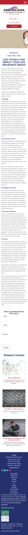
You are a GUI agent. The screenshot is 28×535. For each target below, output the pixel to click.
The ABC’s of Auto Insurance (14, 409)
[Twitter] (10, 19)
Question (5, 334)
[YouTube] (15, 19)
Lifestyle (13, 487)
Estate (14, 479)
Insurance (14, 481)
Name (5, 316)
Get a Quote (14, 26)
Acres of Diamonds (14, 378)
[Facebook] (2, 470)
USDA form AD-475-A (7, 507)
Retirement (14, 475)
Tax (14, 483)
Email (5, 325)
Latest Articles (14, 489)
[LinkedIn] (12, 19)
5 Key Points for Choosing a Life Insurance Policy (14, 439)
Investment (14, 477)
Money (14, 485)
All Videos (14, 491)
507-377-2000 (14, 22)
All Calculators (14, 493)
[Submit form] (6, 348)
